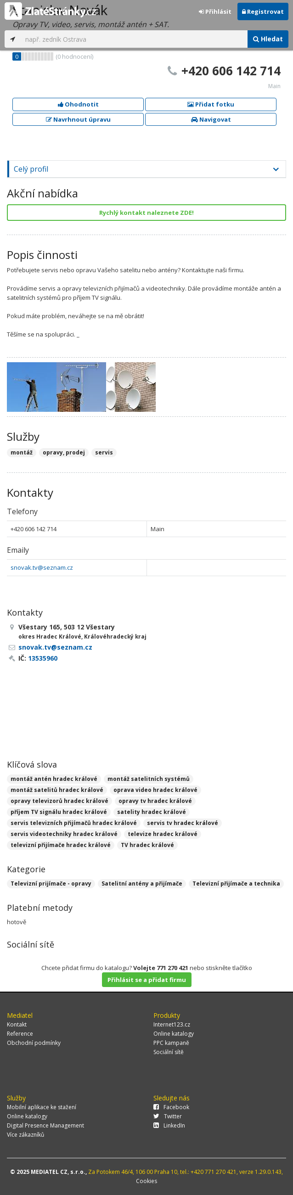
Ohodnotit (78, 104)
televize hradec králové (162, 834)
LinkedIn (169, 1125)
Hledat (268, 38)
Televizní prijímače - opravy (51, 883)
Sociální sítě (168, 1052)
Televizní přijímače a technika (236, 883)
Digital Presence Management (45, 1125)
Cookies (146, 1181)
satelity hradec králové (151, 812)
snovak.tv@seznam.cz (42, 567)
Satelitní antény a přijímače (141, 883)
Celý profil (31, 169)
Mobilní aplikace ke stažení (41, 1107)
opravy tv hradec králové (155, 801)
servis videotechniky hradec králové (64, 834)
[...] (134, 39)
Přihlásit (215, 11)
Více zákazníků (25, 1135)
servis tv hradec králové (182, 823)
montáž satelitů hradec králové (57, 790)
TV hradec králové (147, 845)
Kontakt (17, 1024)
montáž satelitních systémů (148, 779)
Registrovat (263, 11)
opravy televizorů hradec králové (59, 801)
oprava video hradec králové (155, 790)
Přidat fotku (210, 104)
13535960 (42, 658)
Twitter (167, 1116)
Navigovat (211, 119)
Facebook (171, 1107)
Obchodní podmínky (34, 1043)
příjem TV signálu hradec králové (59, 812)
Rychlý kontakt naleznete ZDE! (146, 212)
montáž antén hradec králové (54, 779)
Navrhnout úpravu (78, 119)
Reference (20, 1034)
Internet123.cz (171, 1024)
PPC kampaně (171, 1043)
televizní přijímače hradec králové (61, 845)
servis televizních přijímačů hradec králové (74, 823)
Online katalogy (173, 1034)
